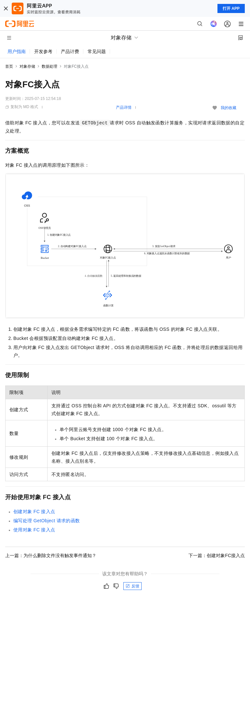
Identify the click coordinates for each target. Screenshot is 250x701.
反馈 (132, 586)
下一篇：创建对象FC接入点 (216, 555)
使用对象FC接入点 (34, 529)
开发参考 (43, 51)
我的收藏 (228, 107)
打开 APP (231, 8)
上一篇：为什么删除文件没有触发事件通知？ (50, 555)
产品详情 (124, 107)
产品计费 (70, 51)
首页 (9, 66)
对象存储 (27, 66)
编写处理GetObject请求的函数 (46, 520)
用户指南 (16, 51)
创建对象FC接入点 (34, 511)
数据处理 (49, 66)
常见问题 (97, 51)
